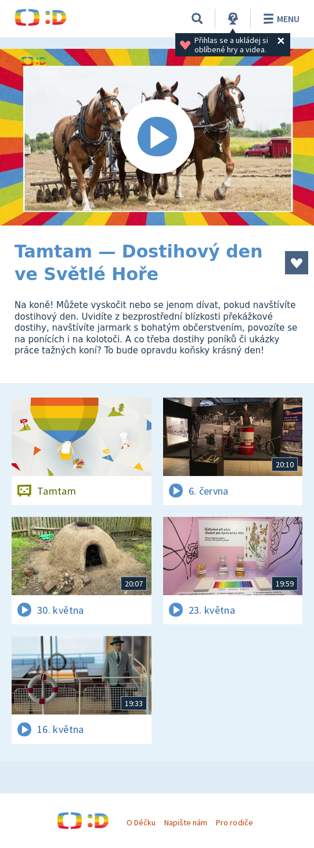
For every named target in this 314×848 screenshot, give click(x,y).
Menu (279, 18)
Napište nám (185, 822)
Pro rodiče (234, 822)
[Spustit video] (157, 137)
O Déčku (141, 822)
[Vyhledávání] (197, 18)
